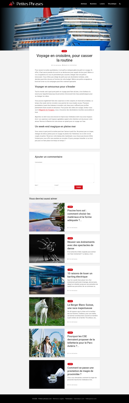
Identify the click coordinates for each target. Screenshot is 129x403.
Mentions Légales (58, 399)
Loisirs (102, 4)
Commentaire (38, 162)
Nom (36, 185)
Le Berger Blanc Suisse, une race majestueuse (80, 306)
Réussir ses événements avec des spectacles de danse (81, 245)
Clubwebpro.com (79, 399)
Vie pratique (112, 4)
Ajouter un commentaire (70, 65)
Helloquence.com (91, 399)
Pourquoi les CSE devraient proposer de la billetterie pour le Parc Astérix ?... (81, 341)
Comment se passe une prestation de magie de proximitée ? (80, 371)
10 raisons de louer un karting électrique (79, 275)
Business (93, 4)
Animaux (84, 4)
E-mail (57, 185)
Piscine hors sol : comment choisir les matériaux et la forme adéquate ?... (79, 215)
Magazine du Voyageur (46, 110)
